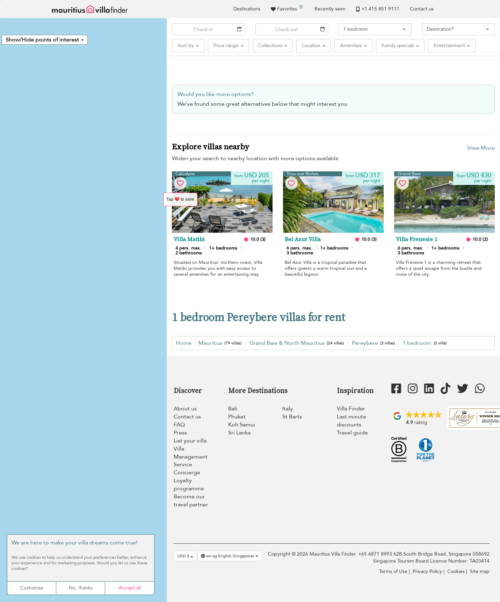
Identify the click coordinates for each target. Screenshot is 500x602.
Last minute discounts (351, 421)
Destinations (246, 9)
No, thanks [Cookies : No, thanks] (81, 588)
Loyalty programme (189, 484)
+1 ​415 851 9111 (377, 9)
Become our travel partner (191, 500)
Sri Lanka (239, 433)
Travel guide (352, 433)
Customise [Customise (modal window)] (31, 588)
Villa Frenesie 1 (416, 239)
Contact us (422, 9)
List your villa (190, 441)
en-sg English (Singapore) (229, 556)
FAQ (179, 425)
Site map (480, 571)
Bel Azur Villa (303, 239)
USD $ (185, 556)
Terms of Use (393, 571)
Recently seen (330, 9)
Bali (232, 409)
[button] (45, 40)
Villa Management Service (191, 457)
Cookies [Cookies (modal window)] (456, 571)
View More (481, 148)
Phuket (237, 417)
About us (185, 409)
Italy (287, 409)
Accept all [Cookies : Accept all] (130, 588)
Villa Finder (351, 409)
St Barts (292, 417)
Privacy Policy (427, 571)
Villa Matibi (189, 239)
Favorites (288, 7)
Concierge (187, 472)
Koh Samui (241, 425)
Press (180, 433)
